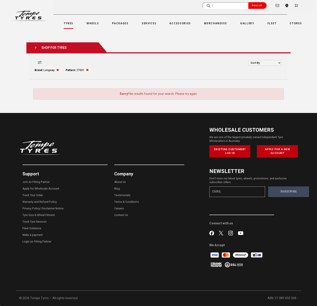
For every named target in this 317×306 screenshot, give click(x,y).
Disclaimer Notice (53, 208)
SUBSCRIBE (288, 191)
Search (257, 5)
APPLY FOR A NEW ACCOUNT (277, 151)
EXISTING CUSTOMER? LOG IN (230, 151)
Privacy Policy (31, 208)
